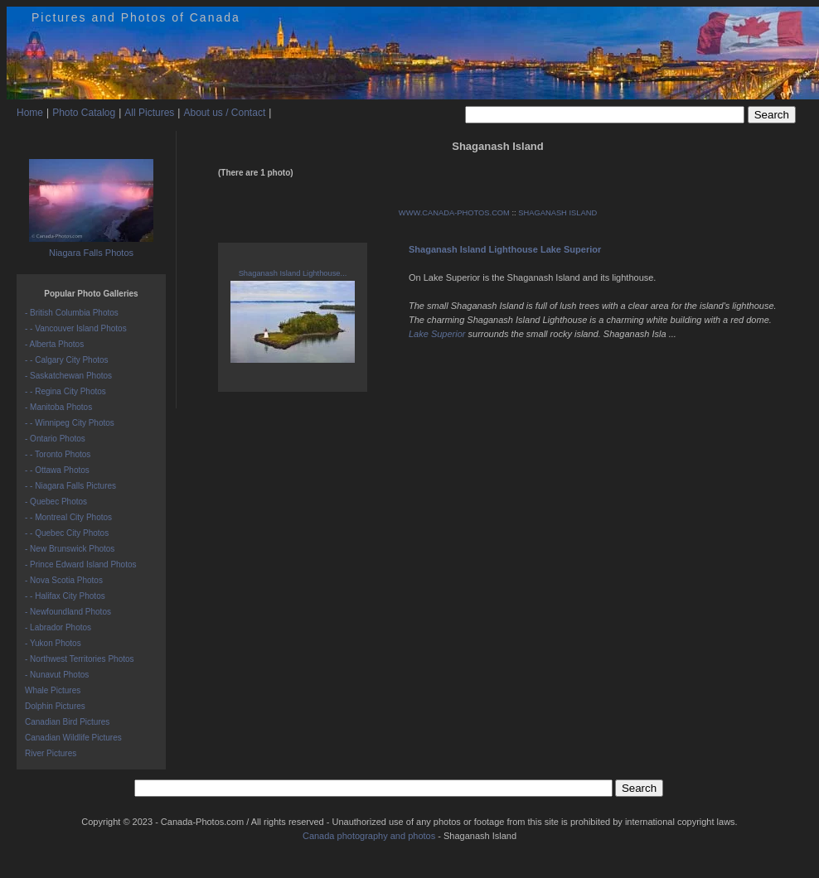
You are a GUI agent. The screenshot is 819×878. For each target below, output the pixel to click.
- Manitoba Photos (58, 407)
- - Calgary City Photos (67, 359)
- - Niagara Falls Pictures (70, 485)
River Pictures (50, 753)
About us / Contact (224, 112)
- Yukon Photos (53, 643)
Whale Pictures (52, 690)
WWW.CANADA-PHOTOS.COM (454, 213)
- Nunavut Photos (57, 674)
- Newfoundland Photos (68, 611)
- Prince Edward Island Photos (81, 564)
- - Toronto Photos (57, 454)
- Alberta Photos (54, 344)
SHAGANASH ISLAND (557, 213)
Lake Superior (437, 334)
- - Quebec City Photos (67, 533)
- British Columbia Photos (72, 312)
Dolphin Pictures (55, 706)
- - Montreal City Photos (68, 517)
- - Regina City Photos (65, 391)
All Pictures (149, 112)
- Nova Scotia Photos (64, 580)
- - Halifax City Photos (65, 596)
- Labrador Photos (58, 627)
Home (30, 112)
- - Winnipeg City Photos (69, 422)
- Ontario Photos (55, 438)
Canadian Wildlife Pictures (73, 737)
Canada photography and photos (369, 836)
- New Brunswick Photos (69, 548)
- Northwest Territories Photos (79, 658)
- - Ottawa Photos (57, 470)
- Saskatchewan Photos (68, 375)
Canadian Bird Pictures (67, 721)
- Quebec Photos (56, 501)
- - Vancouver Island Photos (76, 328)
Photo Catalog (83, 112)
